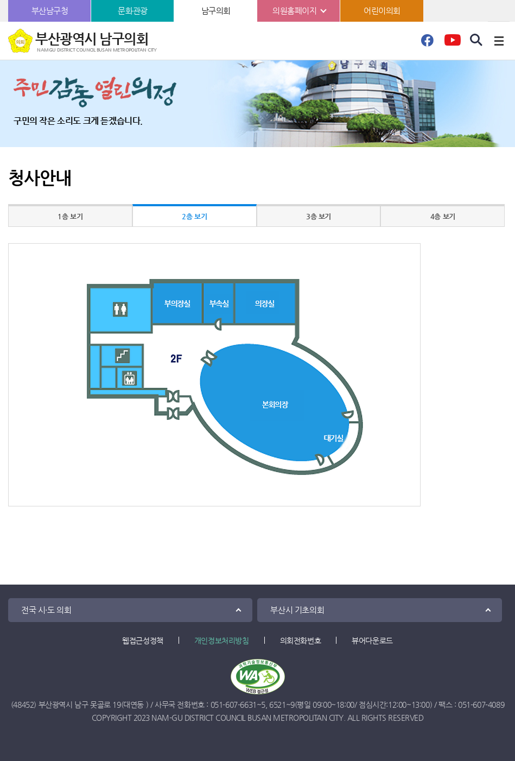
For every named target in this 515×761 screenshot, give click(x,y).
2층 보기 (194, 216)
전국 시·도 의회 (46, 609)
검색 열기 (476, 40)
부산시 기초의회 (297, 609)
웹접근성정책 (142, 640)
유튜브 (452, 43)
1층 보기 (70, 216)
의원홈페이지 (294, 10)
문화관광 (132, 10)
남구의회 (216, 10)
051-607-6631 (234, 704)
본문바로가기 (0, 0)
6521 (277, 704)
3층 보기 (318, 216)
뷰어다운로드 (372, 640)
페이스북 (427, 43)
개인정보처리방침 (221, 640)
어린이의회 (382, 10)
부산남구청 (49, 10)
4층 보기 (442, 216)
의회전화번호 (300, 640)
